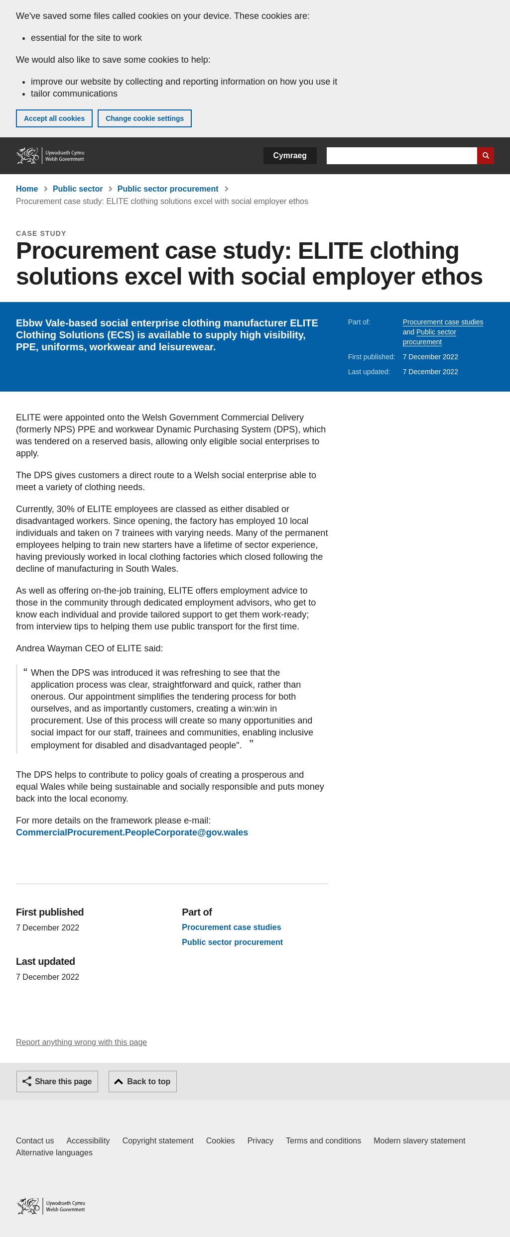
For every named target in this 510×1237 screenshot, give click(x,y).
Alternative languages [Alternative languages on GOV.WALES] (54, 1152)
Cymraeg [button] (290, 155)
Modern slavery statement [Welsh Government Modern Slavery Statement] (419, 1140)
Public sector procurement (168, 189)
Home (27, 189)
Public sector (78, 189)
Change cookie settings (145, 118)
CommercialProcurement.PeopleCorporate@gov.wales (132, 832)
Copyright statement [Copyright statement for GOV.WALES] (158, 1140)
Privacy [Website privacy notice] (260, 1140)
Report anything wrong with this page (81, 1042)
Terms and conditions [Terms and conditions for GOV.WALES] (323, 1140)
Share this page (63, 1081)
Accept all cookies (54, 118)
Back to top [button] (148, 1081)
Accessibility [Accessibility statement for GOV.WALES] (88, 1140)
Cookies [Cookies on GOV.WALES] (220, 1140)
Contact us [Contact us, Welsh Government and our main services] (35, 1140)
